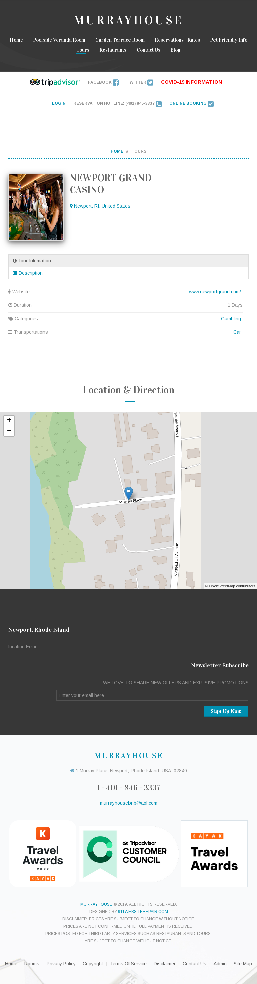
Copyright (93, 963)
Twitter (139, 82)
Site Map (243, 963)
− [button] (9, 431)
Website (125, 291)
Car (237, 332)
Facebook (103, 82)
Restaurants (112, 50)
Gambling (231, 318)
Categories (125, 318)
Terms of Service (128, 963)
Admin (220, 963)
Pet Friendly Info (228, 40)
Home (16, 40)
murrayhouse (96, 904)
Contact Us (148, 50)
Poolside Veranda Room (59, 40)
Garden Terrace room (120, 40)
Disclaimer (165, 963)
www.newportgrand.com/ (215, 291)
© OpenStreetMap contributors (230, 586)
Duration (125, 305)
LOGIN (59, 103)
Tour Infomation (32, 260)
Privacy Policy (61, 963)
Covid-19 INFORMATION (191, 82)
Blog (175, 50)
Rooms (31, 963)
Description (28, 273)
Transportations (125, 332)
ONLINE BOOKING (191, 103)
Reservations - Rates (177, 40)
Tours (82, 50)
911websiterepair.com (143, 911)
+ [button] (9, 421)
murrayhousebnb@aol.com (128, 803)
